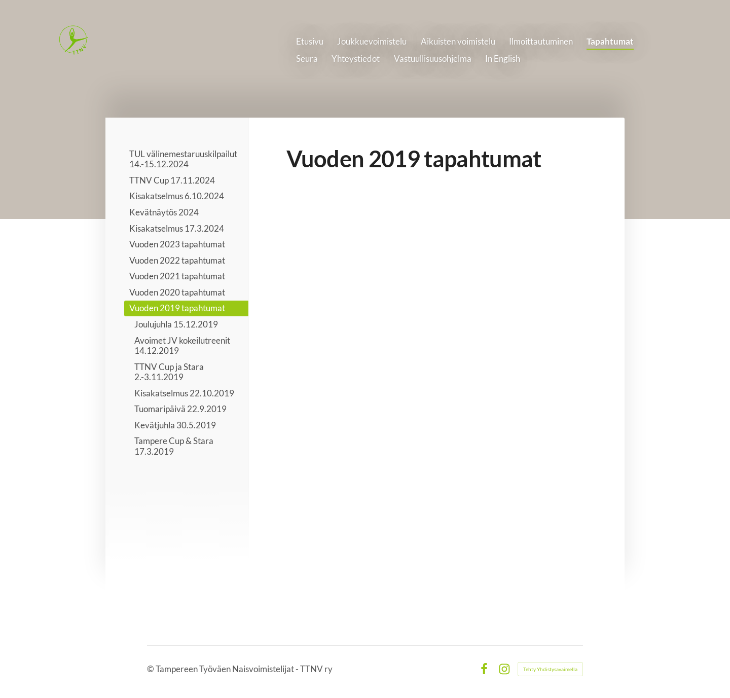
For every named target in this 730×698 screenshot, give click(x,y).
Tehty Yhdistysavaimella (550, 669)
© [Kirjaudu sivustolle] (151, 669)
